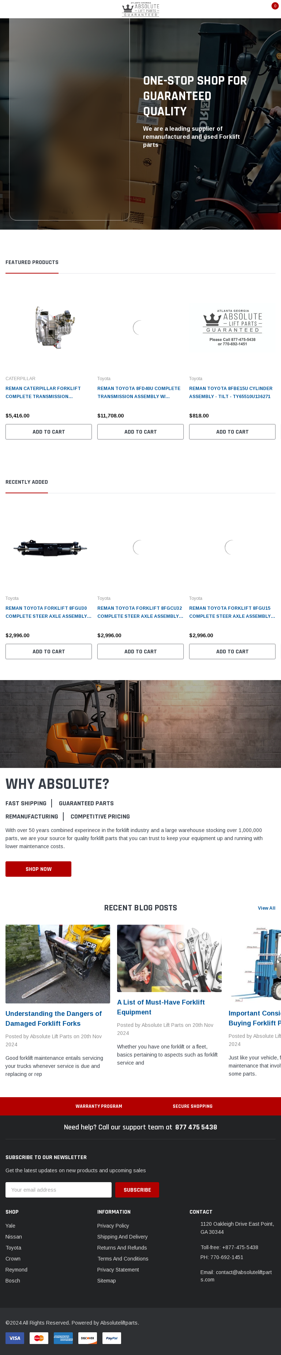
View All (267, 908)
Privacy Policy (113, 1226)
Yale (10, 1226)
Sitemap (106, 1281)
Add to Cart (49, 432)
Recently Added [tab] (26, 482)
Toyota (13, 1248)
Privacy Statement (118, 1270)
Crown (12, 1259)
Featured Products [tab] (32, 262)
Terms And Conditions (123, 1259)
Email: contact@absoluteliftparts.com (236, 1275)
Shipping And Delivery (122, 1237)
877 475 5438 (196, 1127)
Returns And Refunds (122, 1248)
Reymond (16, 1270)
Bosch (12, 1281)
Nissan (13, 1237)
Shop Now (39, 869)
